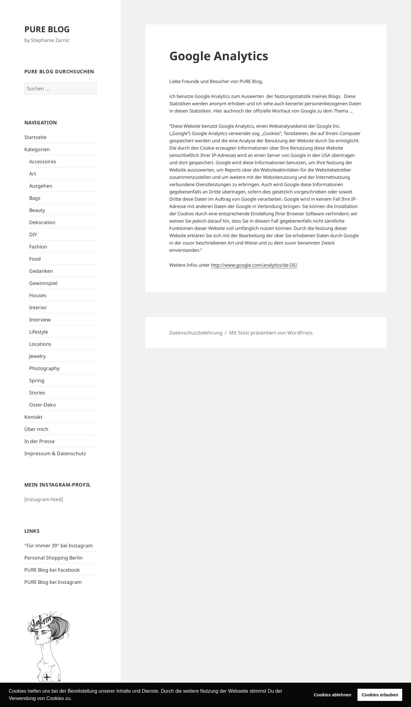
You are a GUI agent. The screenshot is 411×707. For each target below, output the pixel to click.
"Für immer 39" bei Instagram (58, 545)
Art (32, 173)
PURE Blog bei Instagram (53, 582)
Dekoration (42, 222)
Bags (34, 198)
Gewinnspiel (43, 283)
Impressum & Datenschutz (55, 453)
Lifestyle (38, 331)
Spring (36, 380)
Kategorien (37, 149)
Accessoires (42, 161)
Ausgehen (40, 185)
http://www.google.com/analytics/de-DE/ (254, 265)
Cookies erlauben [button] (380, 694)
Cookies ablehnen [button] (332, 694)
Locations (40, 344)
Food (35, 258)
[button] (74, 699)
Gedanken (41, 271)
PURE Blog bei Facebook (52, 570)
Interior (38, 307)
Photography (44, 368)
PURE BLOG (47, 29)
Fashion (38, 246)
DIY (33, 234)
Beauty (37, 210)
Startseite (35, 137)
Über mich (36, 429)
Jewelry (37, 356)
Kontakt (33, 417)
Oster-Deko (42, 404)
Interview (40, 319)
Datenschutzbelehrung (196, 332)
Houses (38, 295)
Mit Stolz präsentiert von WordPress (271, 332)
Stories (37, 392)
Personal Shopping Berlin (53, 557)
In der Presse (39, 441)
